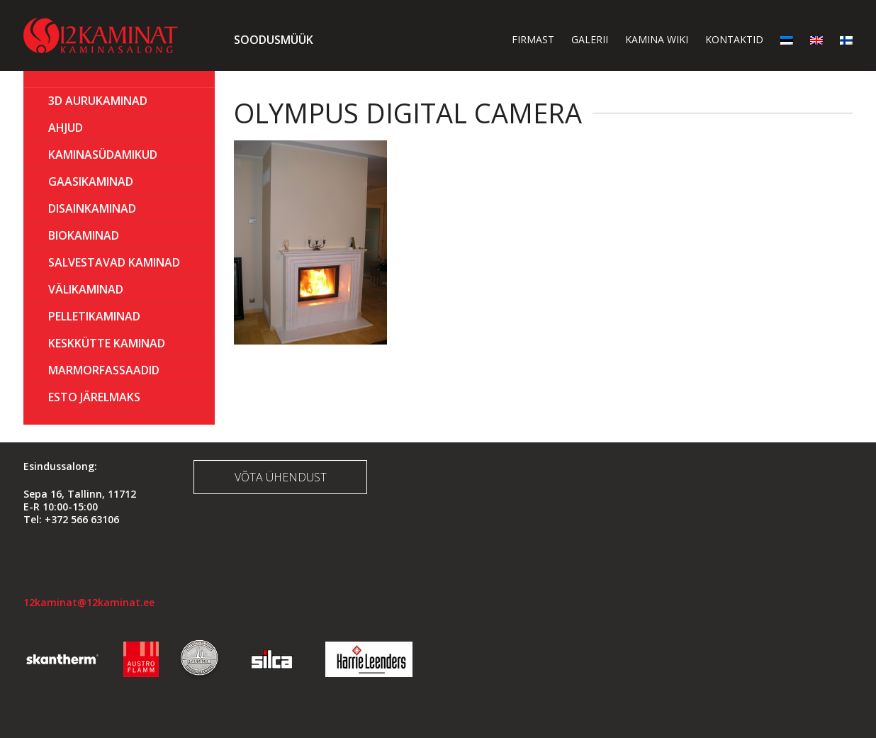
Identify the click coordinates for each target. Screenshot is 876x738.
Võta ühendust (281, 477)
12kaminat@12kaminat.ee (89, 602)
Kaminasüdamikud (102, 154)
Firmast (533, 39)
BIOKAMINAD (83, 235)
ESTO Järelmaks (94, 397)
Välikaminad (85, 289)
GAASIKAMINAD (90, 181)
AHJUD (65, 127)
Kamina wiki (656, 39)
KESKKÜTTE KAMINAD (106, 343)
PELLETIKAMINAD (94, 316)
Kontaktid (734, 39)
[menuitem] (786, 39)
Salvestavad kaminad (114, 262)
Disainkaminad (92, 208)
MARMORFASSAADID (103, 370)
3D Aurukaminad (97, 100)
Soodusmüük (273, 39)
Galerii (589, 39)
